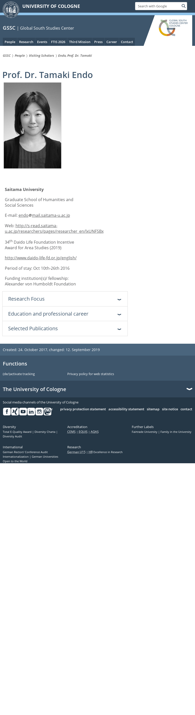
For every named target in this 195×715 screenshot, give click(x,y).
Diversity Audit (12, 436)
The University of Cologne (34, 389)
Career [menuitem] (111, 42)
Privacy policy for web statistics (90, 374)
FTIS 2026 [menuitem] (58, 42)
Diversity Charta (45, 432)
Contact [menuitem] (127, 42)
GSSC (9, 27)
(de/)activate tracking (19, 374)
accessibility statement (126, 409)
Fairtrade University (145, 432)
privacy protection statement (83, 409)
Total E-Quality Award (17, 432)
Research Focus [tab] (26, 298)
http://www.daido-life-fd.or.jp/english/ (41, 258)
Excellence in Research (106, 452)
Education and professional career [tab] (48, 313)
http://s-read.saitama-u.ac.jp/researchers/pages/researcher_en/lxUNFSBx (54, 228)
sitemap (153, 409)
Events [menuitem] (42, 42)
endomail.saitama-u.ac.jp (44, 215)
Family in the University (175, 432)
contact (186, 409)
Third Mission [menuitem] (79, 42)
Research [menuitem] (26, 42)
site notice (170, 409)
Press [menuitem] (98, 42)
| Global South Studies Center (45, 28)
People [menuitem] (10, 42)
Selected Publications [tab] (33, 328)
